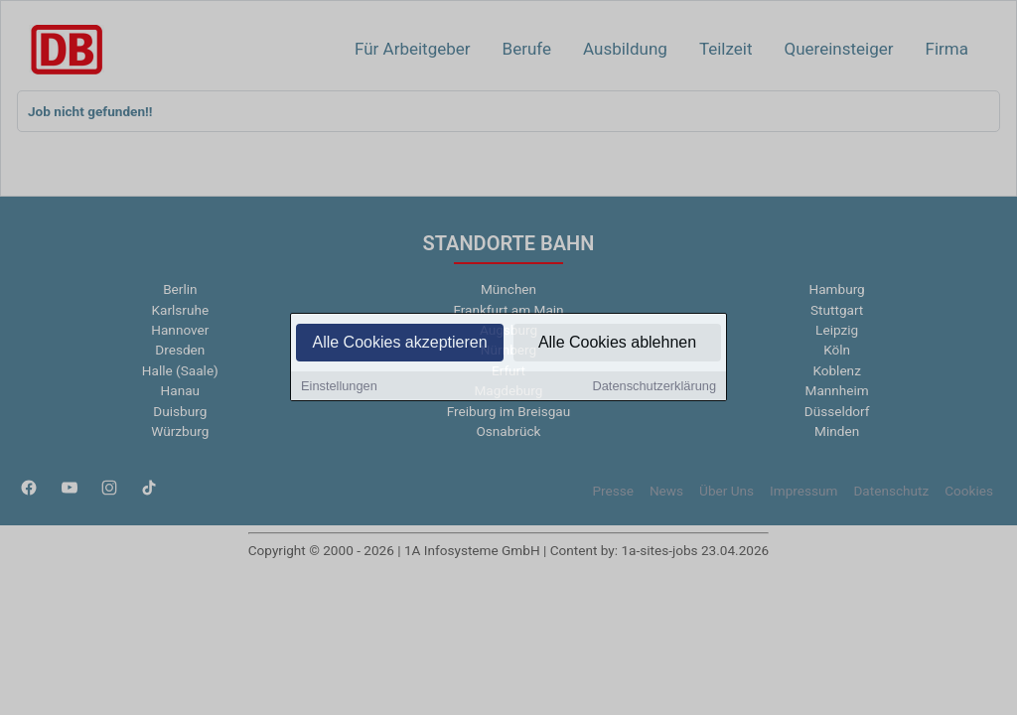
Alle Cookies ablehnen (617, 344)
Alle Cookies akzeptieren (399, 344)
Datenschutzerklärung (654, 387)
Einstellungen (339, 387)
